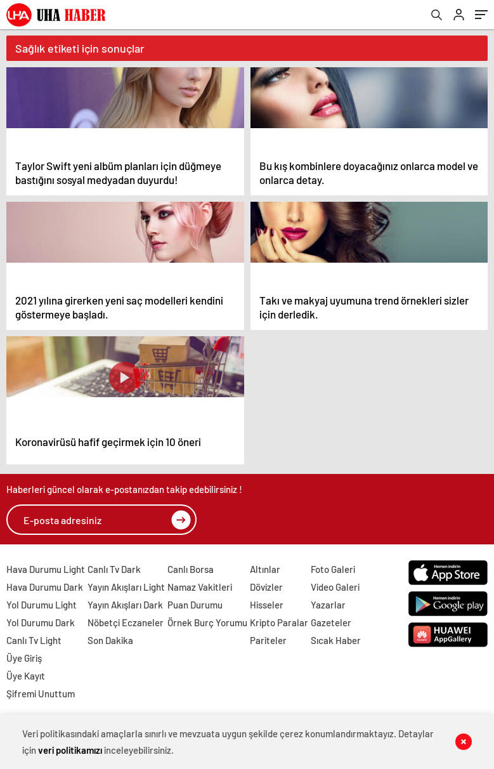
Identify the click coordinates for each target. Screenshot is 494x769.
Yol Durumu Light (41, 604)
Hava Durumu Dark (44, 587)
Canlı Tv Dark (114, 569)
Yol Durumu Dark (40, 622)
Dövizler (266, 587)
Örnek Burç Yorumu (207, 622)
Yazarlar (328, 604)
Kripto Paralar (279, 622)
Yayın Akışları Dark (125, 604)
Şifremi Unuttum (40, 693)
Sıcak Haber (336, 640)
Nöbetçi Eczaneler (126, 622)
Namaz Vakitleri (199, 587)
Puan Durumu (195, 604)
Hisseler (266, 604)
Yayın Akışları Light (126, 587)
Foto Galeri (333, 569)
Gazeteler (331, 622)
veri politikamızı (70, 750)
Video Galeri (335, 587)
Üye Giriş (24, 658)
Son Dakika (110, 640)
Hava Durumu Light (45, 569)
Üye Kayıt (25, 675)
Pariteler (268, 640)
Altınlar (265, 569)
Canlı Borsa (190, 569)
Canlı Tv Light (34, 640)
